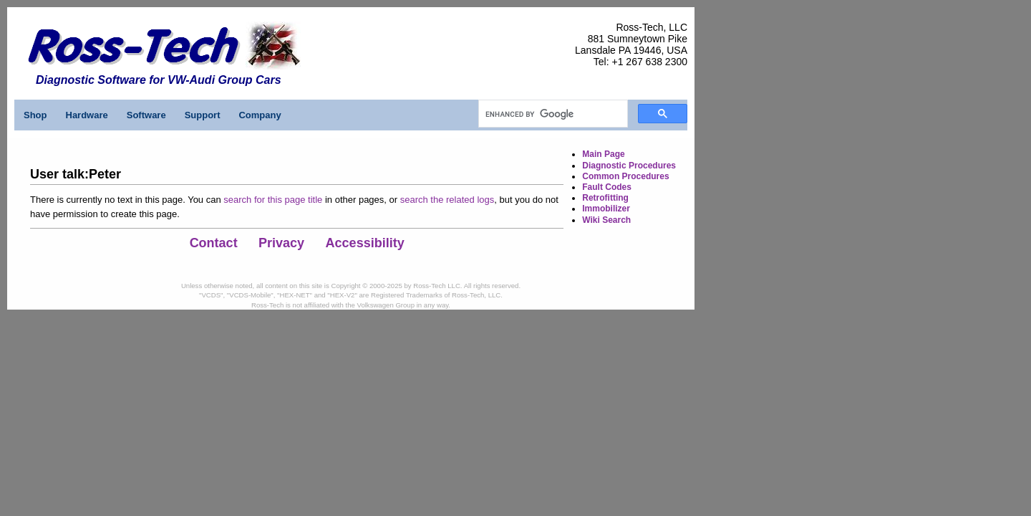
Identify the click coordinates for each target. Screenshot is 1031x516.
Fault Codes (606, 187)
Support (203, 115)
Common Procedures (625, 176)
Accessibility (365, 243)
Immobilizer (606, 209)
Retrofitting (605, 198)
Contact (214, 243)
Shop (35, 115)
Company (259, 115)
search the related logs (447, 199)
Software (146, 115)
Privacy (281, 243)
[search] (551, 114)
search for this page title (272, 199)
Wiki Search (606, 220)
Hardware (87, 115)
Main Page (603, 154)
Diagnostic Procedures (629, 166)
